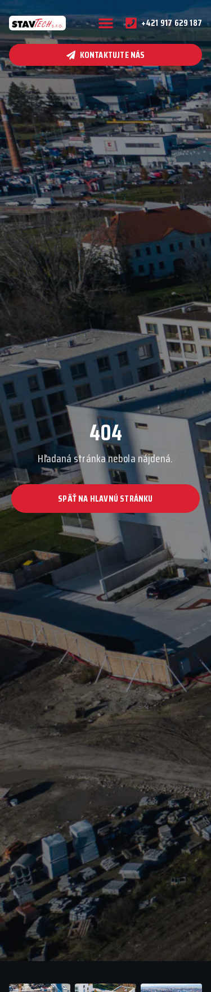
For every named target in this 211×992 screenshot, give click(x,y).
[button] (106, 23)
